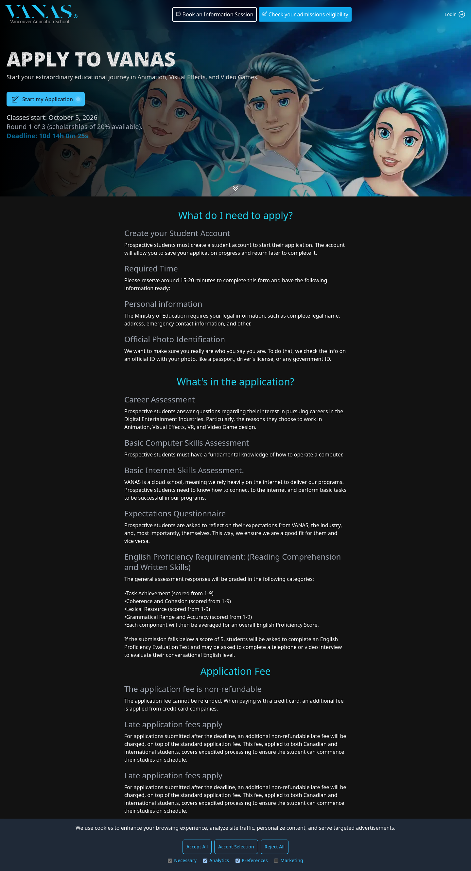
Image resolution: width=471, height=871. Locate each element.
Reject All (275, 846)
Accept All (197, 846)
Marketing (288, 860)
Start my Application (45, 99)
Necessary (182, 860)
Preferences (252, 860)
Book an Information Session (214, 14)
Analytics (216, 860)
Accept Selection (236, 846)
